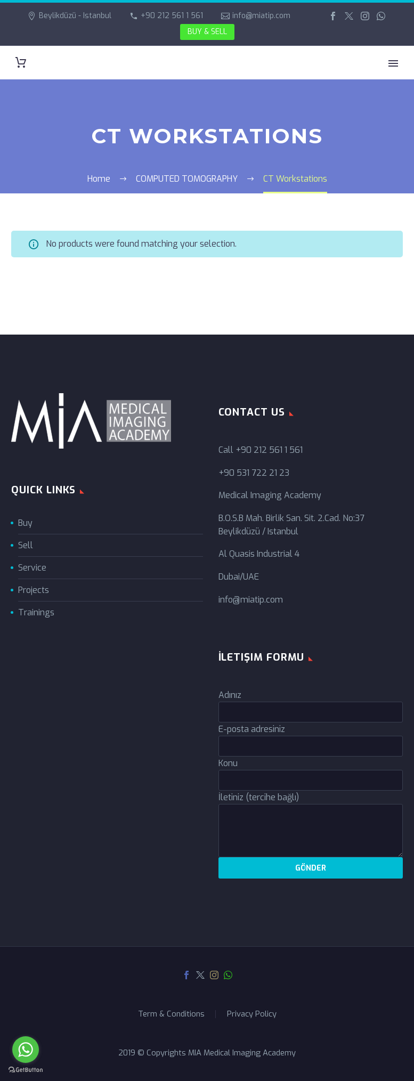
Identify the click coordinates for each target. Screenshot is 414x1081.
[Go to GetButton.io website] (26, 1070)
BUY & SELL (207, 32)
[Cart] (20, 62)
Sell (25, 545)
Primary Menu (393, 63)
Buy (25, 523)
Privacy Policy (252, 1014)
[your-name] (310, 712)
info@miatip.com (261, 16)
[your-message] (310, 830)
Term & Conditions (171, 1014)
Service (32, 567)
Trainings (36, 612)
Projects (33, 590)
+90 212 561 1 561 (172, 16)
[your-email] (310, 746)
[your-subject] (310, 780)
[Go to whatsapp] (25, 1049)
